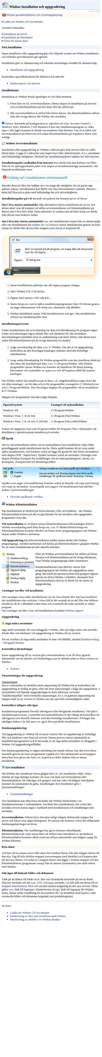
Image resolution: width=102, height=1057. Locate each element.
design (56, 889)
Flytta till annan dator (15, 40)
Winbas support (74, 610)
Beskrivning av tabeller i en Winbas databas (35, 919)
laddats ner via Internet (45, 224)
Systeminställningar (21, 794)
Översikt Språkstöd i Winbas (26, 496)
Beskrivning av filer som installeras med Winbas (38, 916)
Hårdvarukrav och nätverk (25, 83)
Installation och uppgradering (27, 69)
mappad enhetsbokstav (15, 886)
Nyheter (14, 668)
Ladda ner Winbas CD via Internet (22, 21)
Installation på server (14, 34)
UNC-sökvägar (45, 882)
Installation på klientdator (17, 37)
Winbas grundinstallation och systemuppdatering (34, 14)
